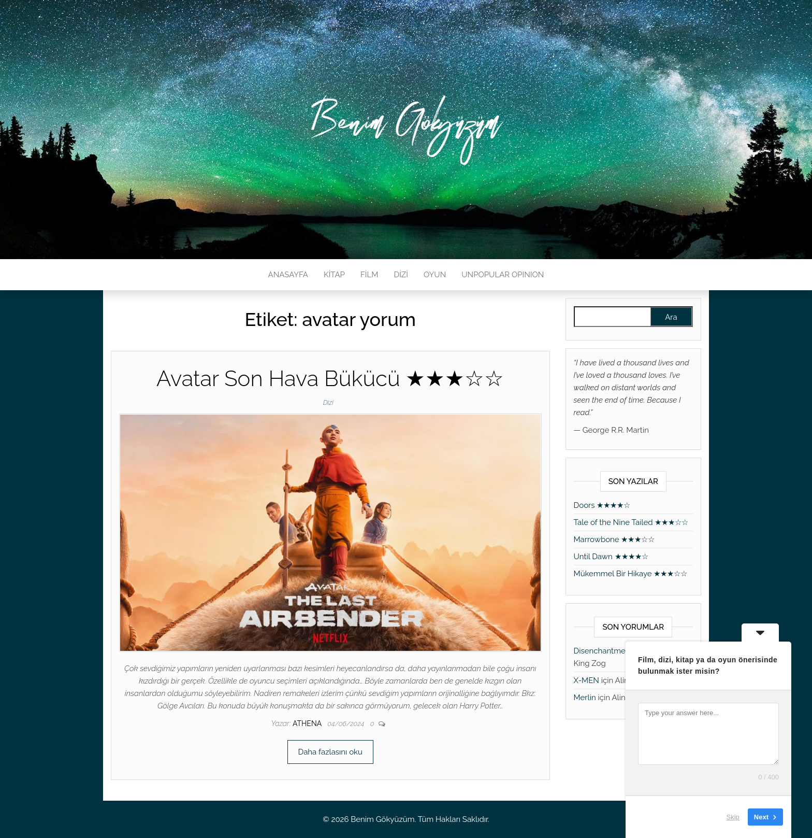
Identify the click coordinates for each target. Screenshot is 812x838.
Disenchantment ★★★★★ (621, 651)
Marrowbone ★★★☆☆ (614, 539)
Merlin (585, 697)
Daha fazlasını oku (330, 752)
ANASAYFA (288, 274)
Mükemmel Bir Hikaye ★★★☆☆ (631, 573)
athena (308, 723)
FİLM (369, 274)
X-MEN (586, 680)
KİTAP (334, 274)
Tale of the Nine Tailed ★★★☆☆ (631, 522)
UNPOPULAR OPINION (502, 274)
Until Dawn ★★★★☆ (611, 556)
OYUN (435, 274)
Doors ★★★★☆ (602, 505)
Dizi (328, 402)
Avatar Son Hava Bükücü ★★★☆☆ (330, 378)
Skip (733, 817)
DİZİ (401, 274)
